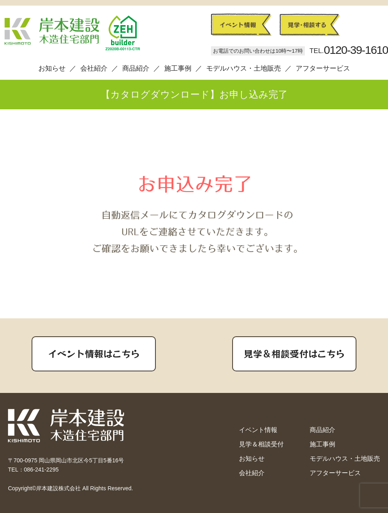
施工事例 (177, 68)
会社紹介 (93, 68)
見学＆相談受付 (261, 444)
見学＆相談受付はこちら (294, 353)
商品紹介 (135, 68)
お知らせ (52, 68)
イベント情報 (258, 429)
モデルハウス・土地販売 (243, 68)
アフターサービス (323, 68)
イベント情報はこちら (94, 353)
